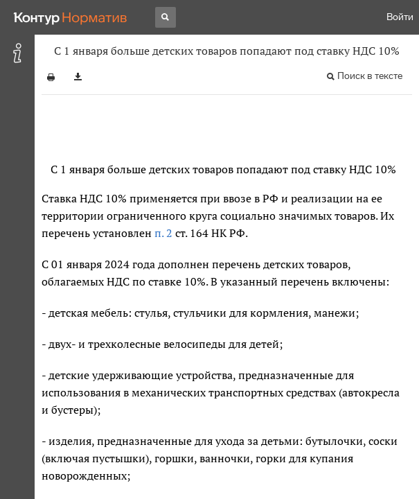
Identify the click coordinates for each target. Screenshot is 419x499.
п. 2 (163, 232)
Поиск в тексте (369, 76)
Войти (399, 17)
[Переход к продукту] (70, 17)
